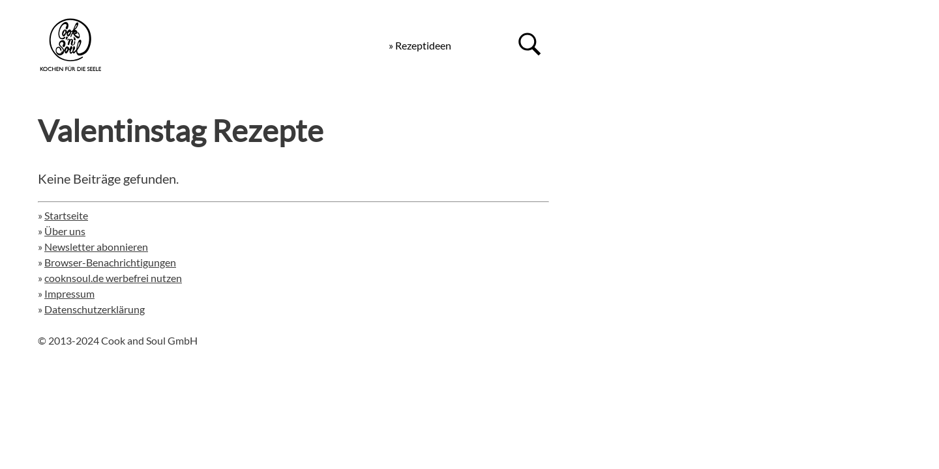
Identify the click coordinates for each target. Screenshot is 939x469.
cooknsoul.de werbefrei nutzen (113, 278)
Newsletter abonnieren (96, 246)
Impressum (69, 293)
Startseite (66, 215)
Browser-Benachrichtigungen (110, 262)
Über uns (64, 231)
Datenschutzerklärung (94, 309)
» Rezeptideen (420, 45)
